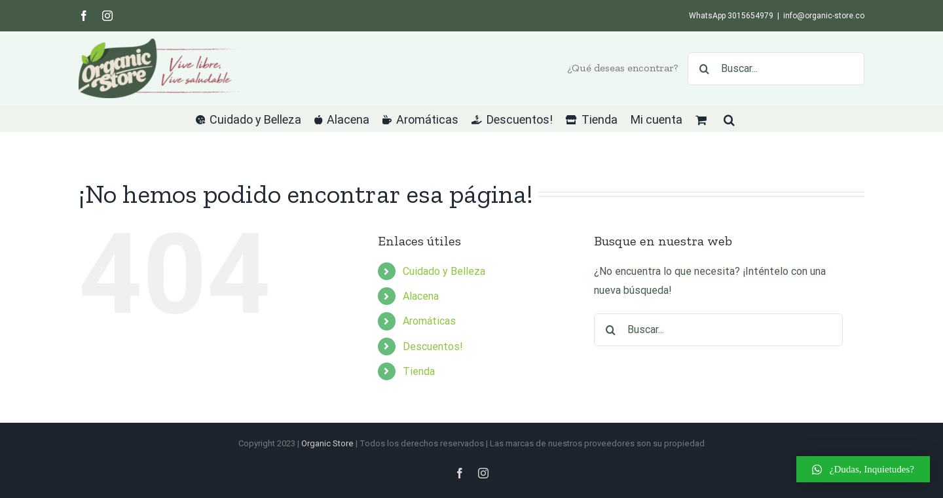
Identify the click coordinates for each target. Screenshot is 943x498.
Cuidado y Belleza (444, 271)
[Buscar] (704, 68)
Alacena (421, 296)
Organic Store (327, 443)
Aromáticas (429, 321)
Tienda (419, 371)
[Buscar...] (776, 68)
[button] (729, 118)
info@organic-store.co (823, 15)
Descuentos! (433, 346)
